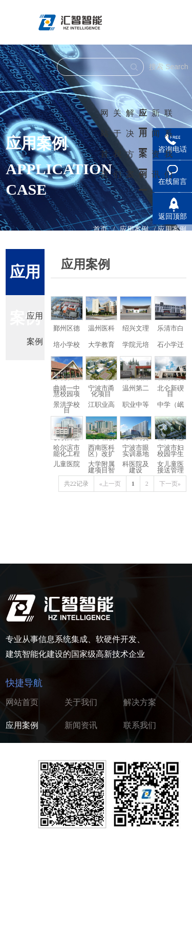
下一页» (170, 483)
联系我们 (139, 725)
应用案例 (143, 144)
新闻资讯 (81, 725)
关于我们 (81, 702)
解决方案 (139, 702)
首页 (100, 229)
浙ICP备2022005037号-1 (145, 888)
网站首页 (22, 702)
